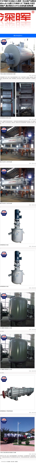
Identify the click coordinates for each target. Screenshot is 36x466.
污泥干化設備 (9, 161)
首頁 (8, 461)
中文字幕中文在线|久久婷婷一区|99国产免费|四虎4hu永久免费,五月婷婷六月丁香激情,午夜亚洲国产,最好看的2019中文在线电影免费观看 (18, 3)
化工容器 (10, 327)
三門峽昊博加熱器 (9, 411)
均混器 (7, 244)
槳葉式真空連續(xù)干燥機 (11, 452)
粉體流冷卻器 (8, 117)
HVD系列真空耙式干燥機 (10, 73)
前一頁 (10, 461)
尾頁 (17, 461)
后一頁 (14, 461)
